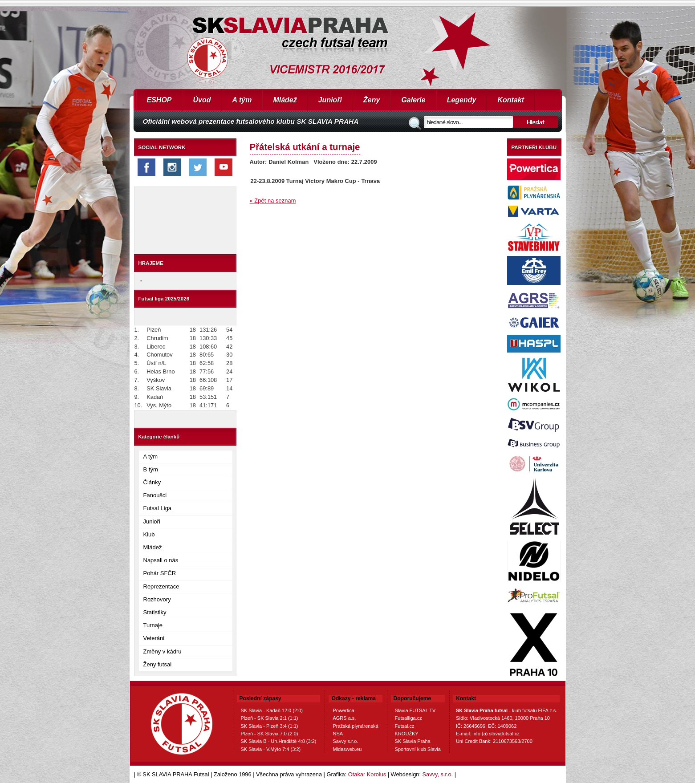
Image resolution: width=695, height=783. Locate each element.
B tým (150, 469)
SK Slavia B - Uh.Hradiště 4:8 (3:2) (279, 741)
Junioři (330, 100)
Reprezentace (161, 586)
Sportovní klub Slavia (418, 749)
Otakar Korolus (367, 774)
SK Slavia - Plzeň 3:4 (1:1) (269, 726)
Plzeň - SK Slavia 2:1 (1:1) (269, 718)
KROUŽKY (407, 733)
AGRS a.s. (344, 718)
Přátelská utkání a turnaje (305, 147)
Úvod (202, 100)
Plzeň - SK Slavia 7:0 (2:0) (269, 733)
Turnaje (153, 625)
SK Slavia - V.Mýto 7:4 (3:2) (271, 749)
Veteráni (154, 638)
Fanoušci (155, 495)
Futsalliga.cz (408, 718)
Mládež (285, 100)
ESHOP (159, 100)
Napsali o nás (161, 560)
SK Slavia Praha (413, 741)
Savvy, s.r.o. (438, 774)
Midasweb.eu (347, 749)
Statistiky (155, 612)
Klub (149, 534)
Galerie (413, 100)
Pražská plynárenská (355, 726)
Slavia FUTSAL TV (415, 710)
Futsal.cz (405, 726)
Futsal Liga (157, 508)
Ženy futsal (157, 664)
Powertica (343, 710)
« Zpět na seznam (273, 200)
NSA (338, 733)
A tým (242, 100)
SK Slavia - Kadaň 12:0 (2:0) (272, 710)
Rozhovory (157, 599)
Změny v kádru (162, 651)
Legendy (461, 100)
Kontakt (510, 100)
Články (152, 482)
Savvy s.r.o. (345, 741)
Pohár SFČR (159, 573)
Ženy (371, 100)
